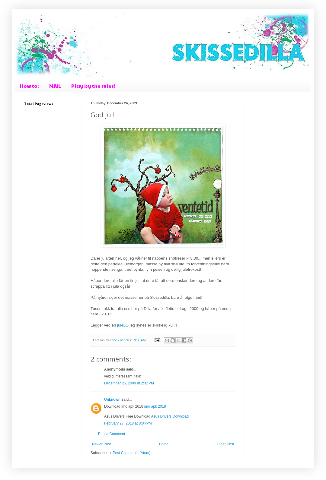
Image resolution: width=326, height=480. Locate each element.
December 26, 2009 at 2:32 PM (129, 383)
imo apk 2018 (155, 406)
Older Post (225, 444)
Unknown (112, 399)
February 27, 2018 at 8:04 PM (128, 423)
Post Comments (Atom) (131, 453)
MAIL (55, 85)
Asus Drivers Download (170, 416)
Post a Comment (111, 434)
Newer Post (101, 444)
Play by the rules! (93, 85)
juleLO (123, 325)
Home (164, 444)
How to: (29, 85)
